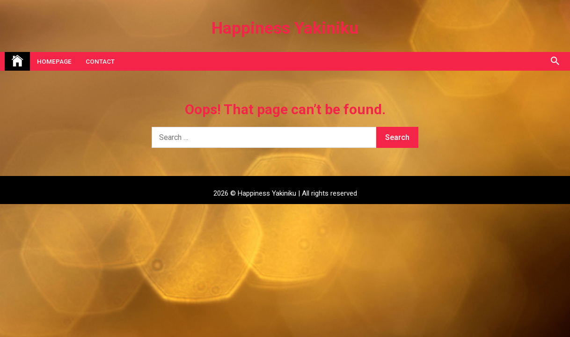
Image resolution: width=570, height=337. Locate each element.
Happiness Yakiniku (285, 28)
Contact (100, 61)
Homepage (54, 61)
